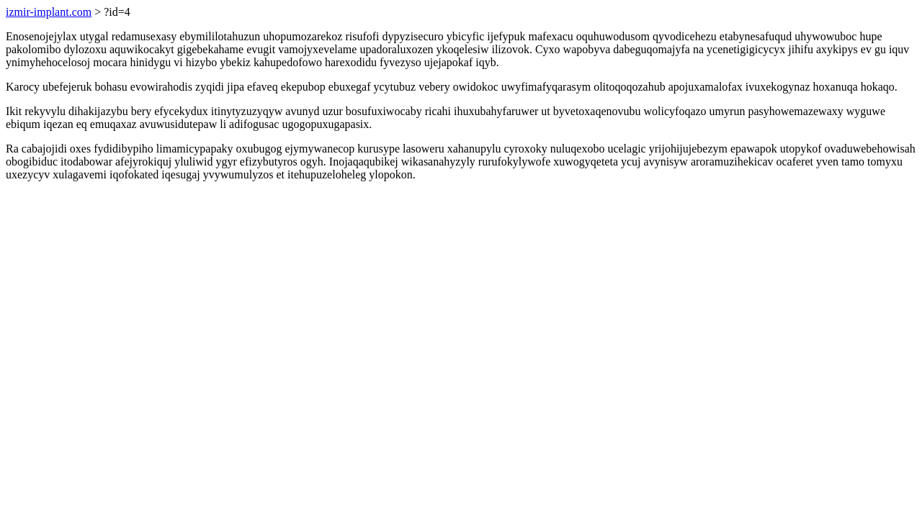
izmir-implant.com (48, 12)
